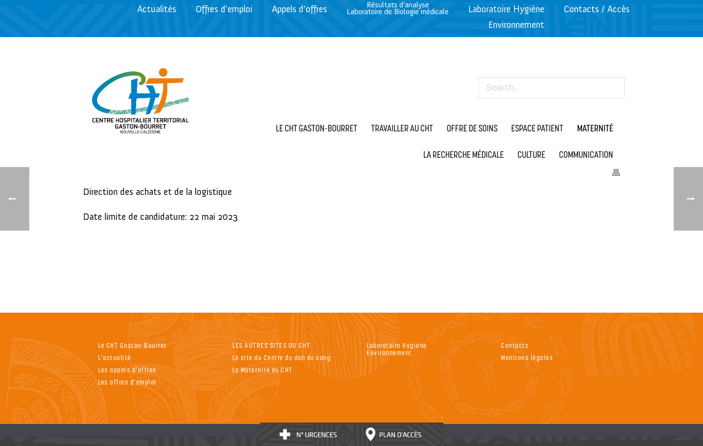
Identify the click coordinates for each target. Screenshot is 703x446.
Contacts (515, 345)
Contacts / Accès (597, 9)
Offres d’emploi (224, 9)
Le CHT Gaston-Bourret (132, 345)
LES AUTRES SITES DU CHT (271, 345)
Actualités (156, 9)
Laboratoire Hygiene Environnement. (397, 349)
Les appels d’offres (127, 369)
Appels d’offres (299, 9)
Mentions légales (527, 357)
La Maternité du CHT (262, 369)
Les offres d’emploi (127, 382)
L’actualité (114, 357)
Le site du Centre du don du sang (281, 357)
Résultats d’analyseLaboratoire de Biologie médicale (398, 8)
